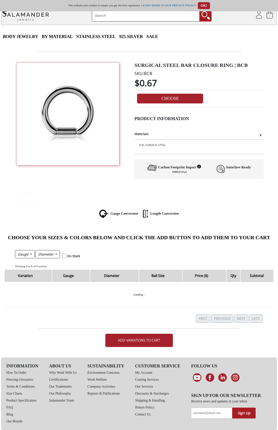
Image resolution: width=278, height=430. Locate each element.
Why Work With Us (63, 372)
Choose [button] (170, 98)
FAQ (9, 407)
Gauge (23, 254)
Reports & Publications (104, 393)
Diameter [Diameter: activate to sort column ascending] (111, 275)
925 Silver (131, 36)
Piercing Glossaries (19, 379)
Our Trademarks (60, 386)
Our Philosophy (60, 393)
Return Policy (144, 407)
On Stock (73, 256)
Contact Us (143, 414)
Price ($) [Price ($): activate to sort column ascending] (201, 275)
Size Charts (14, 393)
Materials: (141, 134)
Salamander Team (61, 400)
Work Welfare (97, 379)
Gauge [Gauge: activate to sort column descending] (68, 275)
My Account (143, 372)
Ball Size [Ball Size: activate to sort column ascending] (157, 275)
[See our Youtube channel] (197, 377)
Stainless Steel (96, 36)
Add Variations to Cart (139, 340)
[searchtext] (146, 15)
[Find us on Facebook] (210, 377)
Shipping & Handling (150, 400)
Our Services (144, 386)
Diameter (46, 254)
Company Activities (101, 386)
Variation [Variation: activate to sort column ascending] (25, 275)
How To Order (16, 372)
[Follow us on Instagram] (235, 377)
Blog (9, 414)
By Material (57, 36)
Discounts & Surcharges (152, 393)
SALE (152, 36)
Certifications (58, 379)
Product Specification (21, 400)
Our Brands (14, 421)
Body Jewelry (20, 36)
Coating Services (147, 379)
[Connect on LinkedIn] (222, 377)
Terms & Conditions (20, 386)
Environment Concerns (104, 372)
